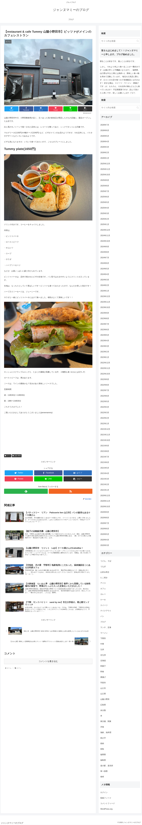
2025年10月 (105, 175)
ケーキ (103, 600)
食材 (102, 777)
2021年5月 (104, 468)
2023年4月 (104, 341)
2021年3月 (104, 479)
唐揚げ (103, 677)
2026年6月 (104, 130)
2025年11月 (105, 169)
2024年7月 (104, 258)
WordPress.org (106, 809)
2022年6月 (104, 396)
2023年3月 (104, 346)
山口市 (103, 688)
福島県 (103, 760)
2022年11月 (105, 368)
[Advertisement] (48, 433)
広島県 (103, 705)
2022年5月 (104, 401)
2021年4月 (104, 473)
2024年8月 (104, 252)
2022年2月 (104, 418)
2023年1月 (104, 357)
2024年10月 (105, 241)
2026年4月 (104, 141)
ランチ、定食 (105, 627)
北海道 (103, 661)
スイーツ (104, 605)
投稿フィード (105, 798)
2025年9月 (104, 180)
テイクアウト (105, 611)
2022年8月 (104, 385)
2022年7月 (104, 390)
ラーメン (104, 633)
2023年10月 (105, 307)
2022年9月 (104, 379)
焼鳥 (102, 749)
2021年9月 (104, 446)
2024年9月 (104, 247)
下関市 (103, 638)
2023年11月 (105, 302)
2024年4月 (104, 274)
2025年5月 (104, 202)
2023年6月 (104, 330)
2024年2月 (104, 285)
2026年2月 (104, 152)
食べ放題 (104, 771)
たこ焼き (104, 578)
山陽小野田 (16, 455)
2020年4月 (104, 540)
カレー (103, 594)
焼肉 (102, 743)
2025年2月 (104, 219)
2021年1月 (104, 490)
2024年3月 (104, 280)
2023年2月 (104, 352)
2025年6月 (104, 197)
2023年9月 (104, 313)
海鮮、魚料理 (105, 732)
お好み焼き (104, 572)
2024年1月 (104, 291)
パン (102, 616)
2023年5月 (104, 335)
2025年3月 (104, 213)
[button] (138, 41)
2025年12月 (105, 164)
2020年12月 (105, 495)
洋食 (102, 727)
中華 (102, 644)
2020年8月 (104, 518)
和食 (102, 672)
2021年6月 (104, 462)
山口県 (103, 694)
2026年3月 (104, 147)
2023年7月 (104, 324)
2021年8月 (104, 451)
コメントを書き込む (48, 661)
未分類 (103, 710)
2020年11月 (105, 501)
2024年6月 (104, 263)
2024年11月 (105, 235)
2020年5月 (104, 534)
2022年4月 (104, 407)
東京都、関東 (105, 721)
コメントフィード (107, 803)
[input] (120, 41)
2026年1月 (104, 158)
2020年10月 (105, 506)
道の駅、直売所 (106, 766)
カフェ (7, 455)
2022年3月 (104, 413)
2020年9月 (104, 512)
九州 (102, 649)
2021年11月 (105, 435)
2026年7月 (104, 125)
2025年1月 (104, 224)
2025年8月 (104, 186)
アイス (103, 583)
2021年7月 (104, 457)
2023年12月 (105, 296)
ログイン (104, 792)
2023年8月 (104, 318)
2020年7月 (104, 523)
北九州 (103, 655)
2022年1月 (104, 424)
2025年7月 (104, 191)
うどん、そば (105, 561)
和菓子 (103, 666)
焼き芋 (103, 738)
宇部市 (103, 683)
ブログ (103, 622)
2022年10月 (105, 374)
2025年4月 (104, 208)
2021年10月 (105, 440)
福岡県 (103, 755)
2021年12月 (105, 429)
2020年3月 (104, 545)
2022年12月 (105, 363)
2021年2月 (104, 484)
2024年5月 (104, 269)
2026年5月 (104, 136)
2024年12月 (105, 230)
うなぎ (103, 566)
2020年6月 (104, 529)
